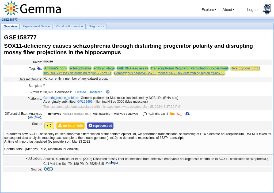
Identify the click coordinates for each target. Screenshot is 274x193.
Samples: (35, 86)
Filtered (80, 92)
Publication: (33, 158)
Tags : (35, 68)
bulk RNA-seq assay (132, 68)
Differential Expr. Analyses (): (23, 115)
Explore (207, 10)
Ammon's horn (55, 68)
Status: (37, 124)
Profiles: (36, 92)
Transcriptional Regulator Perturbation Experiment (189, 68)
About (227, 10)
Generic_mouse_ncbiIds (60, 98)
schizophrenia (80, 68)
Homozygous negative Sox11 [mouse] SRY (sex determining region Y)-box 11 (169, 73)
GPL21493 (85, 101)
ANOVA (34, 117)
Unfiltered (95, 92)
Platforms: (35, 99)
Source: (36, 169)
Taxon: (37, 62)
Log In (252, 10)
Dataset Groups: (30, 79)
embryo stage (104, 68)
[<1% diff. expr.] (154, 114)
